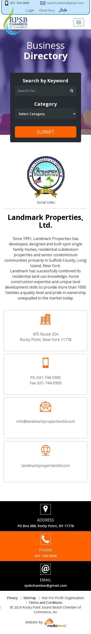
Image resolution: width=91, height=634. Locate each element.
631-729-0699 (45, 556)
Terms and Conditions (45, 602)
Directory (47, 10)
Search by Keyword (45, 80)
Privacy (12, 598)
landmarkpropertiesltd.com (46, 465)
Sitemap (29, 598)
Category (45, 104)
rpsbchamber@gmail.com (45, 585)
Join (63, 10)
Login (29, 10)
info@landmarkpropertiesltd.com (45, 421)
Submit (46, 132)
